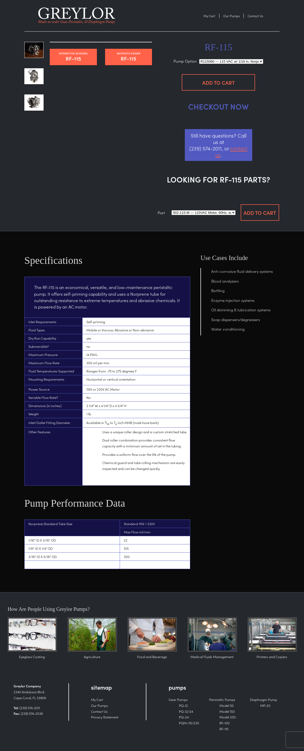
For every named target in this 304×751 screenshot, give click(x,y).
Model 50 (226, 705)
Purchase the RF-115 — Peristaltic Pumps (78, 15)
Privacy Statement (104, 717)
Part (161, 212)
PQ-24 (184, 717)
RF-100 (224, 722)
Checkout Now (218, 106)
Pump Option (185, 61)
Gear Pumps (178, 699)
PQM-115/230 (189, 722)
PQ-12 (183, 705)
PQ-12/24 (186, 711)
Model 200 (227, 717)
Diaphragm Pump (263, 699)
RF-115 (73, 57)
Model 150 (227, 711)
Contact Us (255, 16)
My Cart (209, 16)
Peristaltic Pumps (222, 699)
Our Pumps (231, 16)
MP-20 (265, 705)
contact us (231, 151)
